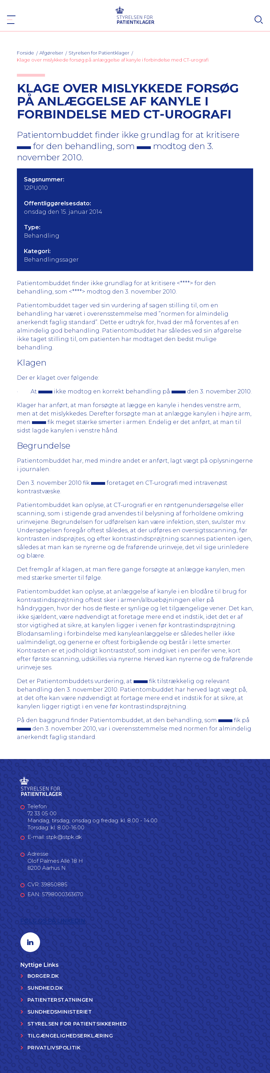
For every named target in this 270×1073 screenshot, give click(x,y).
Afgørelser (51, 53)
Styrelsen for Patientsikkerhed (77, 1024)
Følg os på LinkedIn (52, 921)
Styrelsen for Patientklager (99, 53)
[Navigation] (11, 19)
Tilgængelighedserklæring (70, 1036)
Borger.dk (43, 976)
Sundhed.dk (45, 988)
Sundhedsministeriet (59, 1012)
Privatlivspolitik (54, 1048)
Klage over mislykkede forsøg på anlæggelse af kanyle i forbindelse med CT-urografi (113, 60)
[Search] (259, 19)
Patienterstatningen (60, 1000)
